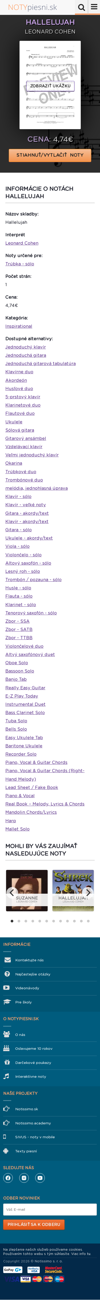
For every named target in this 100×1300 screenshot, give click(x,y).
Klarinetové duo (23, 405)
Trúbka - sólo (19, 263)
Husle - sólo (18, 587)
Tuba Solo (16, 720)
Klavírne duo (19, 371)
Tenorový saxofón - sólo (31, 612)
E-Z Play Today (21, 696)
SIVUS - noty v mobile (35, 1137)
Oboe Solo (16, 662)
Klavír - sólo (18, 496)
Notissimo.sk (26, 1109)
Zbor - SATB (19, 629)
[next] (88, 893)
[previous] (12, 893)
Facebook (8, 1178)
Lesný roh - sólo (22, 571)
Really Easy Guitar (25, 687)
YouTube (40, 1178)
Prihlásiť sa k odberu (33, 1224)
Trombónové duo (24, 480)
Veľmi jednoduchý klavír (32, 454)
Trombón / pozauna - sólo (33, 579)
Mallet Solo (17, 829)
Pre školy (23, 1002)
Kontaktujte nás (29, 960)
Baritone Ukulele (23, 745)
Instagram (24, 1178)
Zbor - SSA (17, 621)
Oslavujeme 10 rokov (34, 1049)
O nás (20, 1035)
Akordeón (16, 380)
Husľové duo (19, 388)
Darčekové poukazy (33, 1063)
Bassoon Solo (19, 671)
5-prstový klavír (22, 396)
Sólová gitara (19, 430)
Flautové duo (20, 413)
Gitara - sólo (18, 529)
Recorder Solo (21, 754)
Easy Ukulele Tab (24, 737)
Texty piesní (26, 1151)
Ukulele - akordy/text (29, 538)
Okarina (13, 463)
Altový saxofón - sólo (28, 563)
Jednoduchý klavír (25, 347)
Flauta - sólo (19, 596)
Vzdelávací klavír (23, 446)
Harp (10, 820)
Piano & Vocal (20, 795)
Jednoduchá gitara (25, 355)
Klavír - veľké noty (25, 504)
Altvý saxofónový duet (30, 654)
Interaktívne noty (30, 1077)
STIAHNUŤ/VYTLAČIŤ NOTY (50, 155)
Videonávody (27, 988)
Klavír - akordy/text (27, 521)
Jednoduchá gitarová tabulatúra (40, 363)
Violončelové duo (24, 646)
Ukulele (13, 421)
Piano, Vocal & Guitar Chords (36, 762)
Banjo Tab (16, 679)
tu (88, 1254)
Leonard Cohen (21, 243)
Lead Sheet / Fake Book (31, 787)
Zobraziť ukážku (50, 86)
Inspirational (18, 326)
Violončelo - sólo (23, 554)
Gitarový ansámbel (25, 438)
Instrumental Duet (25, 704)
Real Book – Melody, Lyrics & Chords (45, 804)
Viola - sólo (17, 546)
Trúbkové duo (20, 471)
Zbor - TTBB (19, 637)
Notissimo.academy (33, 1123)
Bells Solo (16, 729)
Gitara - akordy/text (27, 513)
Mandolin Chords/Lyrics (31, 812)
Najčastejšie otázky (32, 974)
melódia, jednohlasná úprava (36, 488)
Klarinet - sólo (20, 604)
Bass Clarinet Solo (25, 712)
